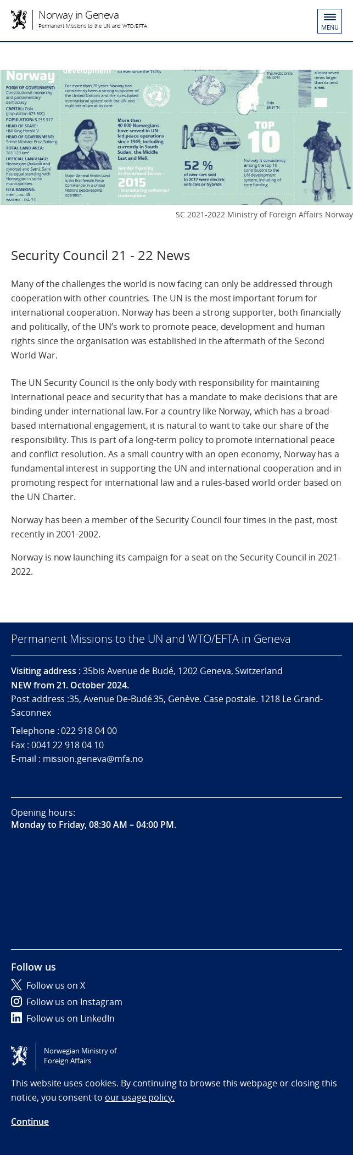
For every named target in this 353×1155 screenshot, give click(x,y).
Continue (30, 1121)
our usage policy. (140, 1097)
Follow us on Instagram (66, 1002)
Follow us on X (48, 985)
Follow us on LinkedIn (63, 1018)
